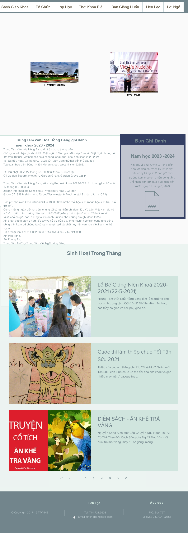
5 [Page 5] (110, 478)
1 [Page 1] (77, 478)
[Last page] (126, 478)
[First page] (61, 478)
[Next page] (118, 478)
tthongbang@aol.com (99, 516)
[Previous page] (69, 478)
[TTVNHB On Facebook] (74, 517)
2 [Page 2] (86, 478)
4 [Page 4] (102, 478)
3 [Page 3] (94, 478)
